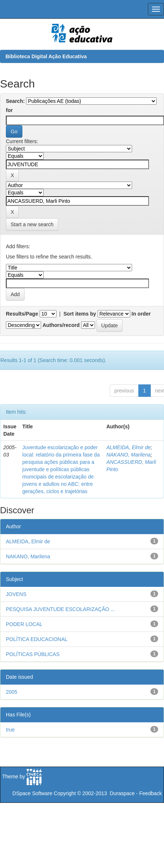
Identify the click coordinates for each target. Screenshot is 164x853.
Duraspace (122, 793)
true (10, 730)
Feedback (150, 793)
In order (141, 314)
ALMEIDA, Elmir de (128, 447)
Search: (15, 101)
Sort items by (79, 314)
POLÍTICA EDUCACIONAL (37, 639)
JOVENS (16, 594)
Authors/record (61, 325)
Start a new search (32, 224)
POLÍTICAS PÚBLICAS (32, 654)
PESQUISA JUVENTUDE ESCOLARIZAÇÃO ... (60, 609)
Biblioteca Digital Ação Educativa (46, 56)
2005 (11, 692)
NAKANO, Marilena (128, 455)
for (9, 110)
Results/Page (22, 314)
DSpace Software (32, 793)
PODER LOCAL (24, 624)
